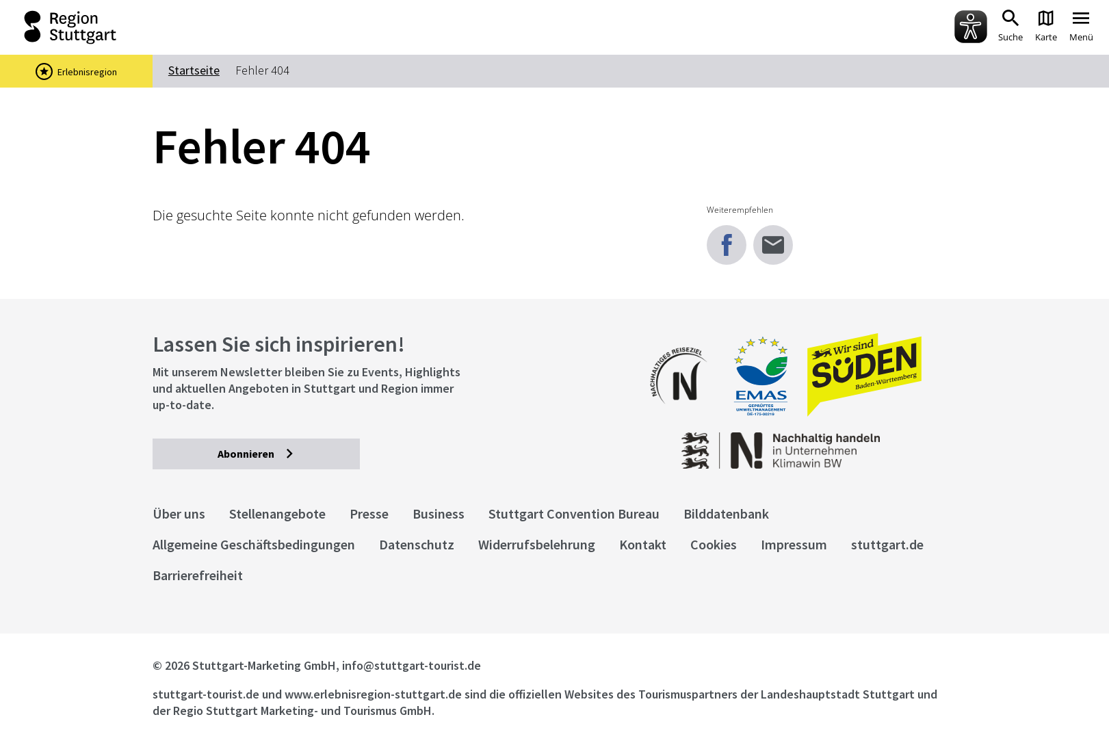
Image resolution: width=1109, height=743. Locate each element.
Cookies (713, 544)
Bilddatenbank (726, 513)
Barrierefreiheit (198, 575)
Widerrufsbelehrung (536, 544)
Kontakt (642, 544)
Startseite (194, 70)
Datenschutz (416, 544)
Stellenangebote (277, 513)
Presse (369, 513)
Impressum (794, 544)
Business (439, 513)
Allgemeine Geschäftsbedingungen (254, 544)
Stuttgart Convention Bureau (574, 513)
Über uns (179, 513)
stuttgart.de (887, 544)
